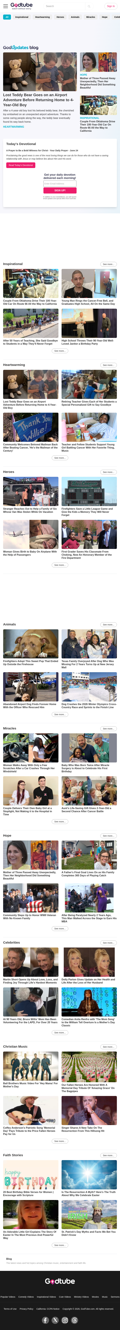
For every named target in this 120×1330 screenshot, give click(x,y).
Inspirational (21, 17)
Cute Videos (65, 1297)
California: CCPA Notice (48, 1309)
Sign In (111, 6)
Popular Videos (7, 1297)
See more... (108, 264)
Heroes (60, 17)
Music (105, 1297)
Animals (75, 17)
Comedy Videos (26, 1297)
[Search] (89, 6)
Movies (95, 1297)
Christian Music (15, 1046)
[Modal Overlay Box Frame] (60, 186)
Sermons (115, 1297)
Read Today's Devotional (21, 165)
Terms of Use (10, 1309)
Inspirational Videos (46, 1297)
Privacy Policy (26, 1309)
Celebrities (11, 942)
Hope (104, 17)
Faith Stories (13, 1155)
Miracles (90, 17)
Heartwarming (42, 17)
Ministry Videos (81, 1297)
